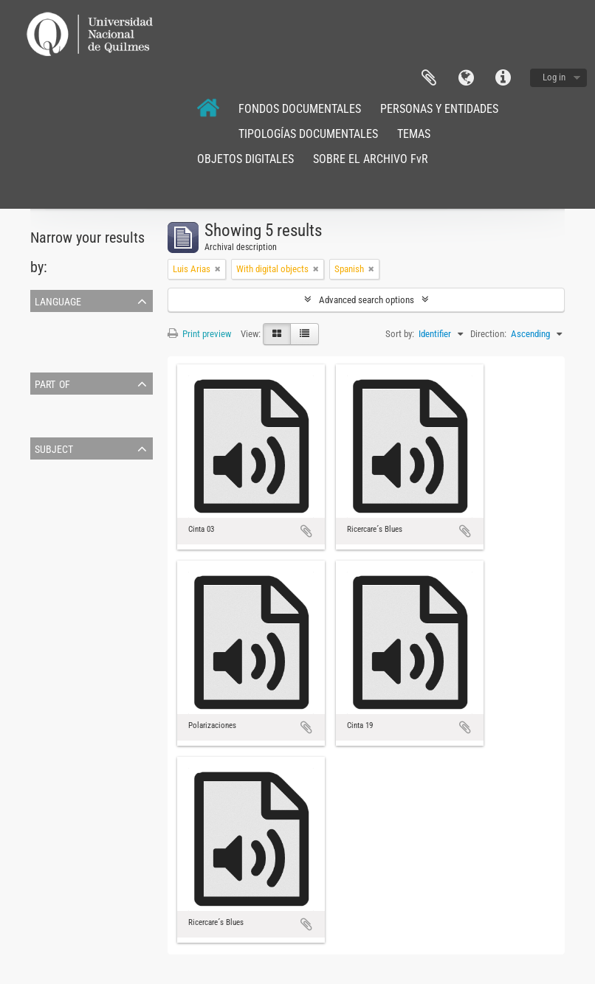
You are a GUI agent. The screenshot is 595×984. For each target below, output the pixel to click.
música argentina (65, 503)
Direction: (488, 333)
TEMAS (413, 134)
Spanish (48, 355)
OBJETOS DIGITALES (245, 159)
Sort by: (399, 333)
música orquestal (66, 485)
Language (465, 78)
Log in (554, 77)
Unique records (61, 320)
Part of (52, 383)
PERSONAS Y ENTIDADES (439, 109)
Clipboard (428, 78)
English (46, 338)
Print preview (199, 333)
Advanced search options (366, 299)
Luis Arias (52, 420)
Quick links (502, 78)
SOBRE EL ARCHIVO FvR (370, 159)
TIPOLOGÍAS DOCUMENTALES (308, 134)
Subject (54, 448)
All (38, 403)
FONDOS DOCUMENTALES (299, 109)
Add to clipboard (306, 531)
